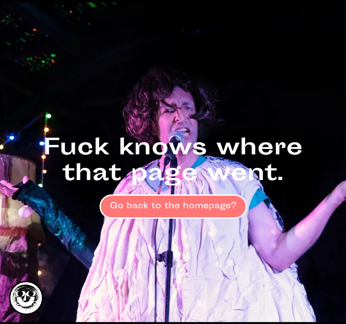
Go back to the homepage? (173, 206)
